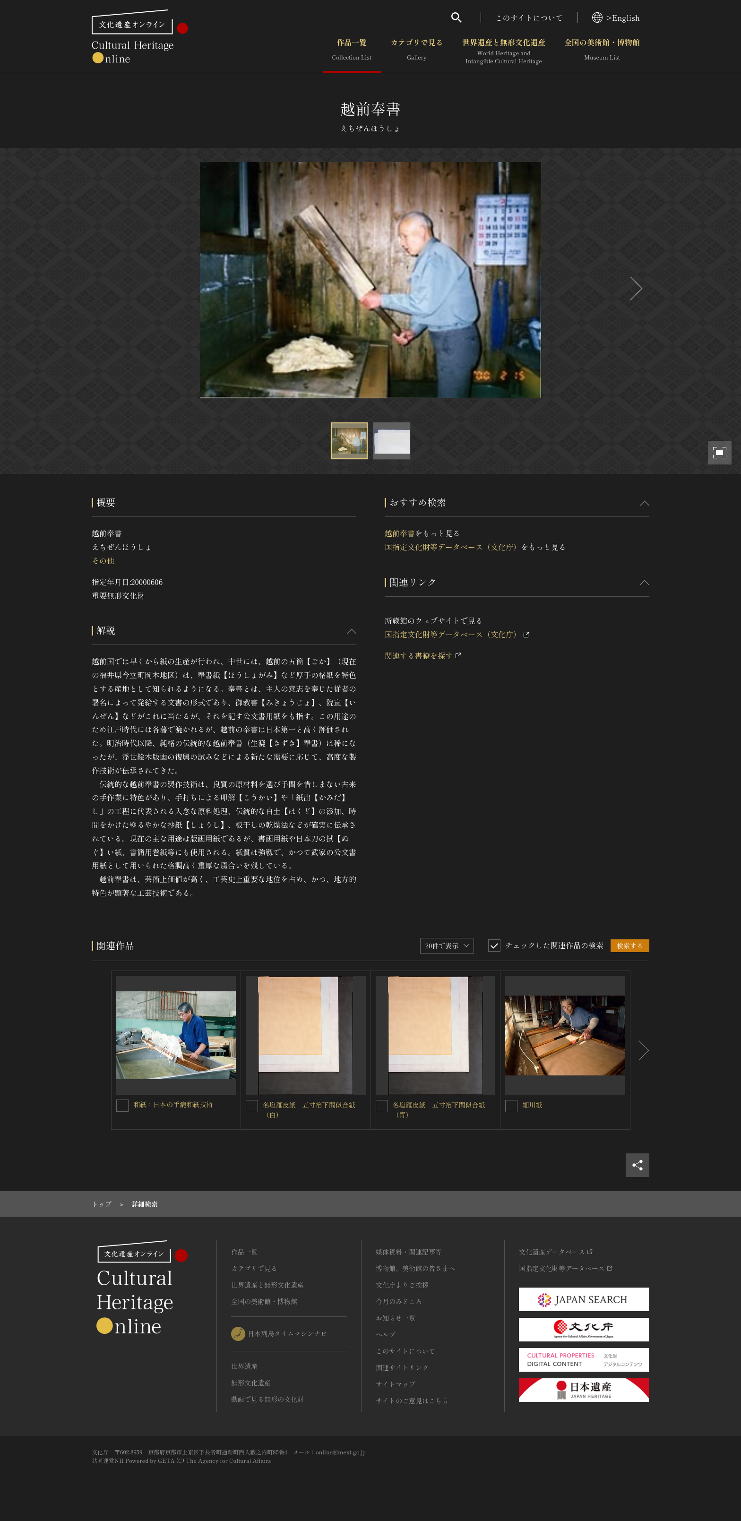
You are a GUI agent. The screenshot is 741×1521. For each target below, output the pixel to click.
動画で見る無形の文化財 (267, 1399)
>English (616, 17)
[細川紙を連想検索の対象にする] (511, 1106)
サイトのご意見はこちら (412, 1400)
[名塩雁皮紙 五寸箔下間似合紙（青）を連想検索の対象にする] (382, 1106)
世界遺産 (244, 1366)
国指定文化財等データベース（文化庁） (453, 546)
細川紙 (532, 1104)
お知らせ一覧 (395, 1318)
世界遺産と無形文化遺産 (503, 51)
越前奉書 (400, 533)
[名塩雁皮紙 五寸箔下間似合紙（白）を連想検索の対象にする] (252, 1106)
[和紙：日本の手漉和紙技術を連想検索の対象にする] (122, 1106)
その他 (103, 560)
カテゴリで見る (416, 51)
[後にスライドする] (635, 288)
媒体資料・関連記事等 (409, 1251)
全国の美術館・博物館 (602, 51)
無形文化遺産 (251, 1382)
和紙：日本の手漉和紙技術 (173, 1104)
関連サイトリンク (402, 1367)
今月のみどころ (399, 1301)
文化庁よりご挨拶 (402, 1284)
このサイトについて (529, 17)
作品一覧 (351, 51)
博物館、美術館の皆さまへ (415, 1268)
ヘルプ (386, 1334)
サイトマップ (395, 1384)
